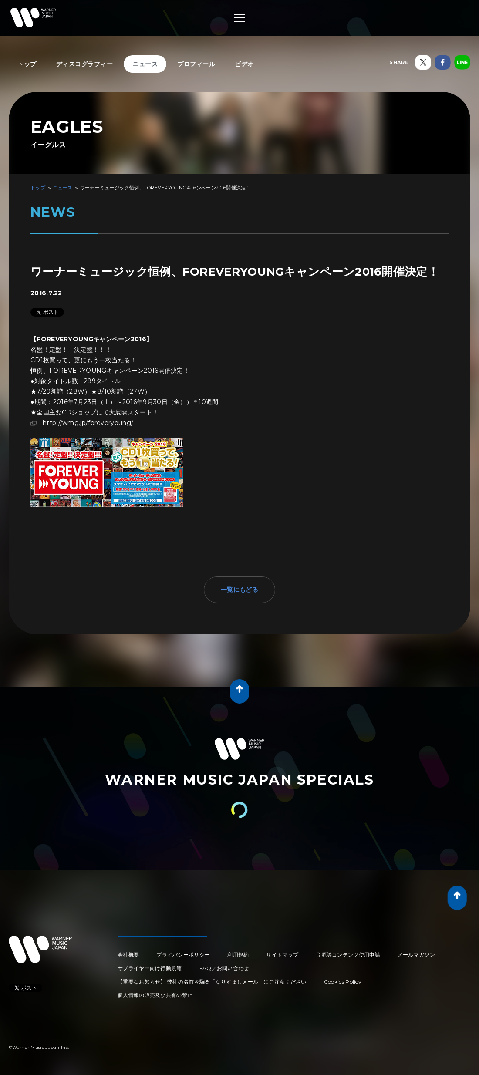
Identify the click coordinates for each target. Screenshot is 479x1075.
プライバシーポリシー (183, 954)
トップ (27, 64)
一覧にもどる (239, 589)
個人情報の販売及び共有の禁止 (155, 995)
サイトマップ (282, 954)
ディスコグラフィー (84, 64)
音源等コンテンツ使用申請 (348, 954)
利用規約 (238, 954)
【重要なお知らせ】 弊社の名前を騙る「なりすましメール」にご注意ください (212, 981)
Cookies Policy (342, 981)
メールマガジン (416, 954)
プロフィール (196, 64)
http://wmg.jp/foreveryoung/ (88, 423)
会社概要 (128, 954)
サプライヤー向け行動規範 (150, 968)
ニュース (145, 64)
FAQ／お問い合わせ (224, 968)
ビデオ (244, 64)
